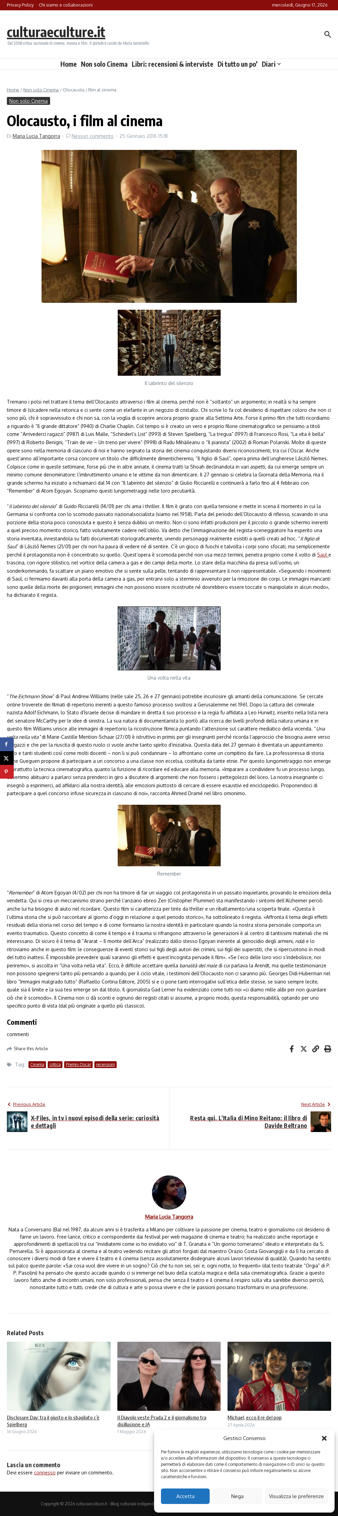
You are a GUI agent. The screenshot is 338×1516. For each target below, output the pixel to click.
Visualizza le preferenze (296, 1496)
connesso (45, 1472)
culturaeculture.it (56, 31)
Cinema (37, 1064)
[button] (324, 1438)
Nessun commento (93, 136)
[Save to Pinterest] (7, 772)
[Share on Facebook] (7, 744)
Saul (322, 555)
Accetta (185, 1496)
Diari (271, 64)
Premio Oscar (78, 1064)
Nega (237, 1496)
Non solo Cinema (104, 64)
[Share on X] (7, 758)
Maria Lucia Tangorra (36, 136)
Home (68, 64)
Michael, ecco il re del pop (255, 1417)
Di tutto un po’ (238, 64)
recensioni (105, 1064)
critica (55, 1064)
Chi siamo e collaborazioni (66, 5)
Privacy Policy (20, 5)
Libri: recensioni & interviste (172, 64)
